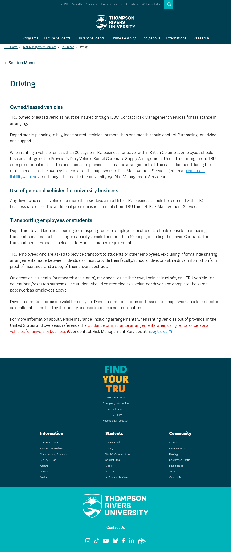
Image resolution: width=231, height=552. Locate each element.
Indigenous (151, 38)
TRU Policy (115, 414)
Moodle (77, 4)
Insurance (68, 47)
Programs (30, 38)
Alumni (44, 465)
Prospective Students (52, 448)
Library (109, 448)
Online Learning (123, 38)
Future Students (57, 38)
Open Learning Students (53, 454)
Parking (173, 454)
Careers (91, 4)
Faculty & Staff (48, 460)
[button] (168, 4)
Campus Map (176, 477)
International (176, 38)
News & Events (111, 4)
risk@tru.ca (158, 331)
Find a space (176, 465)
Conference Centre (179, 460)
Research (201, 38)
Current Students (90, 38)
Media (43, 477)
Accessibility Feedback (115, 420)
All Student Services (116, 477)
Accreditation (115, 409)
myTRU (63, 4)
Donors (44, 471)
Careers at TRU (177, 442)
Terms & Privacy (116, 397)
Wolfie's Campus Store (117, 454)
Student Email (113, 460)
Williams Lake (151, 4)
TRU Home (11, 47)
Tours (172, 471)
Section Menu (20, 62)
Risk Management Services (39, 47)
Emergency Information (116, 403)
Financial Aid (112, 442)
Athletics (132, 4)
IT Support (111, 471)
